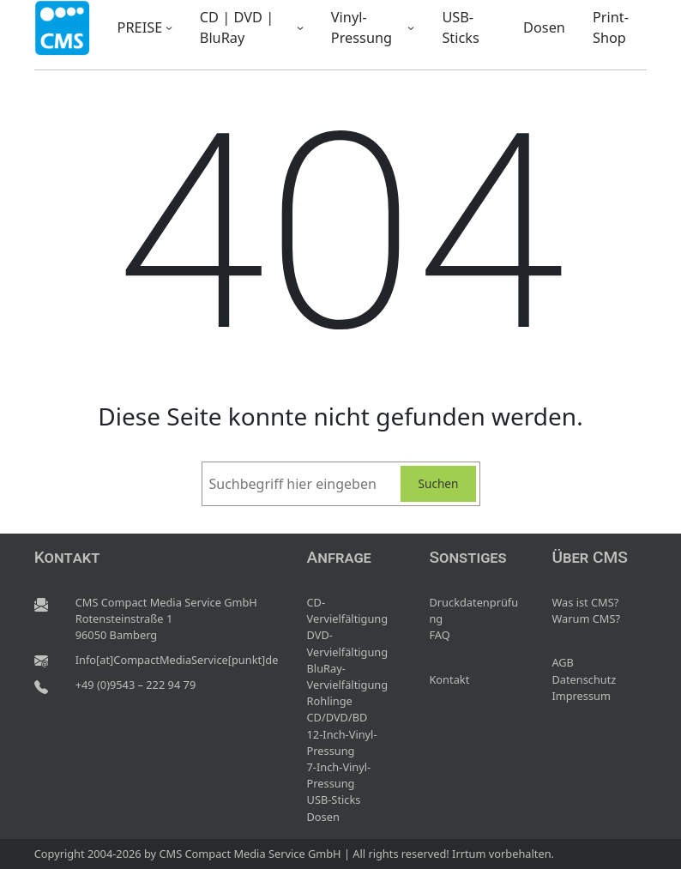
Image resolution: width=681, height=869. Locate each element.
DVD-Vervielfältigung (348, 643)
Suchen (439, 483)
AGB (562, 662)
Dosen (323, 816)
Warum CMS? (585, 618)
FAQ (439, 635)
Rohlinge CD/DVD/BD (337, 709)
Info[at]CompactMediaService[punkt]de (177, 659)
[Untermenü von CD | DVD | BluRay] (300, 27)
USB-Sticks (334, 799)
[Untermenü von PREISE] (169, 27)
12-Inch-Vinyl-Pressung (342, 742)
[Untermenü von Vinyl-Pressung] (410, 27)
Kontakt (449, 679)
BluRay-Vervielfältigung (348, 676)
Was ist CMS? (584, 602)
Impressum (581, 695)
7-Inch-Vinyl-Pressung (339, 775)
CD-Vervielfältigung (348, 610)
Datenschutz (583, 679)
